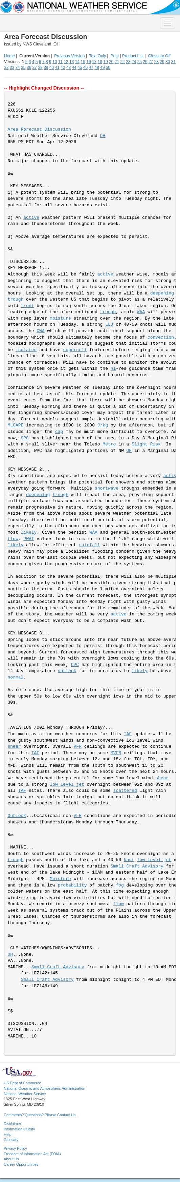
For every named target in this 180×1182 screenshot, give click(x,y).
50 (108, 67)
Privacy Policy (15, 1148)
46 (85, 67)
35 (23, 67)
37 (34, 67)
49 (102, 67)
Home (9, 56)
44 (74, 67)
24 (134, 61)
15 (83, 61)
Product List (132, 56)
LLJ (109, 324)
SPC (25, 438)
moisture (60, 318)
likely (29, 532)
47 (91, 67)
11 (60, 61)
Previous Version (69, 56)
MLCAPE (16, 425)
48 (96, 67)
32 (6, 67)
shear (14, 746)
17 (94, 61)
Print (114, 56)
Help (8, 1134)
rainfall (89, 545)
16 (88, 61)
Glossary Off (159, 56)
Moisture (60, 878)
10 (54, 61)
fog (119, 885)
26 (145, 61)
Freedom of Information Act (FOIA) (32, 1154)
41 (57, 67)
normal (16, 677)
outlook (67, 670)
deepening (162, 293)
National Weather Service (25, 1094)
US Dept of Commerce (22, 1083)
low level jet (67, 784)
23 (128, 61)
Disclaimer (12, 1124)
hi (113, 368)
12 (66, 61)
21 (117, 61)
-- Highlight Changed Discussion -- (44, 88)
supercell (75, 349)
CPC (75, 664)
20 (111, 61)
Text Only (97, 56)
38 (40, 67)
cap (59, 431)
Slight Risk (146, 444)
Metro (109, 444)
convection (161, 337)
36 (29, 67)
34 (17, 67)
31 (173, 61)
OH (103, 135)
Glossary (11, 1140)
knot (129, 859)
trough (16, 299)
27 (151, 61)
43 (68, 67)
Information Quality (19, 1129)
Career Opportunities (21, 1164)
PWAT (28, 538)
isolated (26, 349)
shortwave (106, 488)
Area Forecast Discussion (39, 129)
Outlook (17, 815)
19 (105, 61)
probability (72, 885)
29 (162, 61)
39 (46, 67)
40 (51, 67)
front (27, 305)
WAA (141, 311)
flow (13, 538)
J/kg (102, 425)
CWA (40, 330)
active (31, 217)
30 (167, 61)
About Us (11, 1159)
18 (100, 61)
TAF (128, 734)
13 (71, 61)
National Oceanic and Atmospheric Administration (44, 1088)
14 (77, 61)
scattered (125, 790)
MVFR (116, 753)
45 (79, 67)
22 (122, 61)
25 (139, 61)
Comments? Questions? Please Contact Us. (40, 1115)
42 (63, 67)
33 (12, 67)
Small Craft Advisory (137, 866)
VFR (78, 746)
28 (156, 61)
